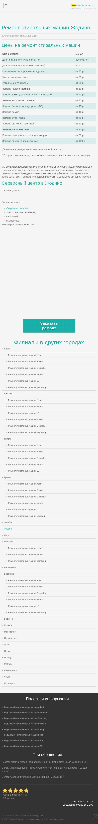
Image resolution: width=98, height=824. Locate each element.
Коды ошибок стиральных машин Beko (23, 735)
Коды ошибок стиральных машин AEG (23, 746)
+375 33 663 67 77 (83, 801)
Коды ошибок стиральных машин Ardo (23, 740)
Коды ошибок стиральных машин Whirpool (25, 713)
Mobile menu (6, 5)
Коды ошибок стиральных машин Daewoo (25, 724)
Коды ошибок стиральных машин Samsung (25, 718)
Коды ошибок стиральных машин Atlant (24, 707)
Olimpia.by (38, 816)
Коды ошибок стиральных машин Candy (24, 729)
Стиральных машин (17, 208)
